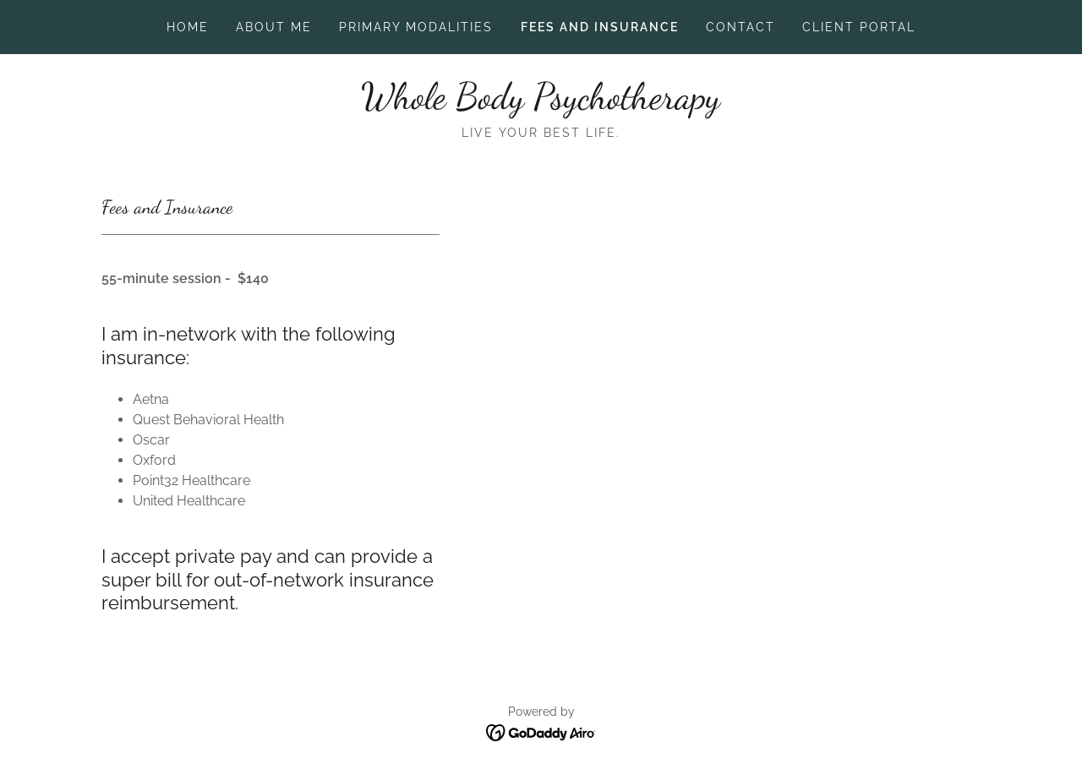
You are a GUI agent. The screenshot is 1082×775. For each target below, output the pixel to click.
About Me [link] (274, 27)
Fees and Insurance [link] (600, 27)
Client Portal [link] (858, 27)
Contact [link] (740, 27)
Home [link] (188, 27)
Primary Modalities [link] (416, 27)
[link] (540, 104)
